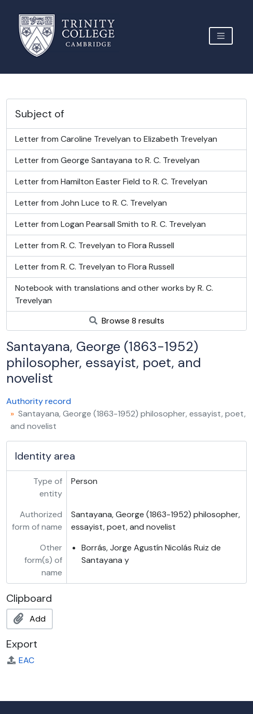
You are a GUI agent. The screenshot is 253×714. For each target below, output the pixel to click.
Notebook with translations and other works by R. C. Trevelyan (114, 294)
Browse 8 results (126, 320)
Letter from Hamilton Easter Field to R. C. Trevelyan (111, 181)
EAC (20, 660)
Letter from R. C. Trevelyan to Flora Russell (94, 245)
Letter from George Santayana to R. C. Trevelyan (107, 160)
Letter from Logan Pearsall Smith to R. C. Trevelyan (110, 224)
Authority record (38, 401)
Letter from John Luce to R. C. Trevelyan (91, 202)
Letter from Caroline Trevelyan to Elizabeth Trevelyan (116, 138)
